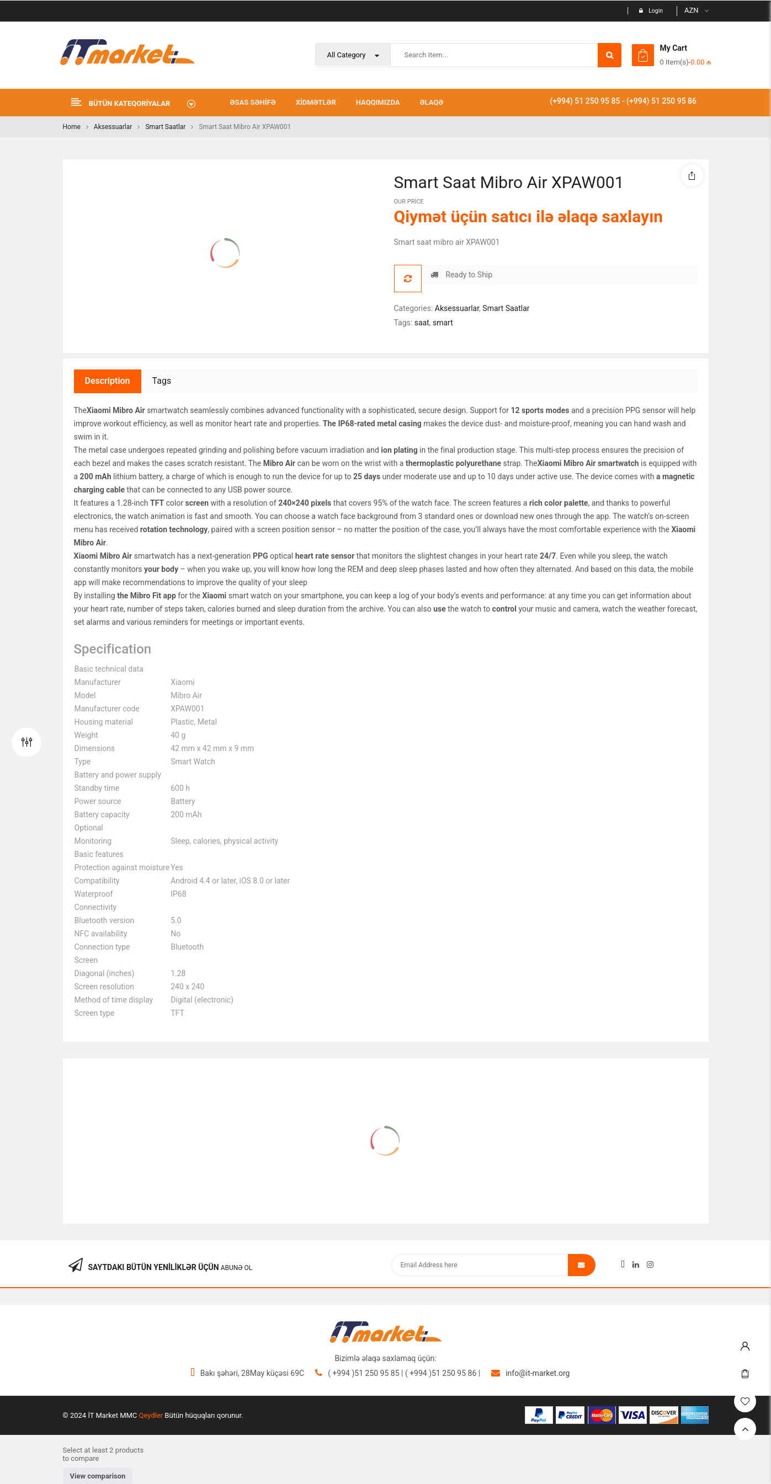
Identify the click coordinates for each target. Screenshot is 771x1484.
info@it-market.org (538, 1373)
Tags (162, 381)
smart (443, 322)
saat (421, 322)
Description (107, 381)
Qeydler (151, 1415)
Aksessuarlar (113, 127)
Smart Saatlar (165, 127)
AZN (691, 10)
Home (72, 127)
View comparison (98, 1476)
